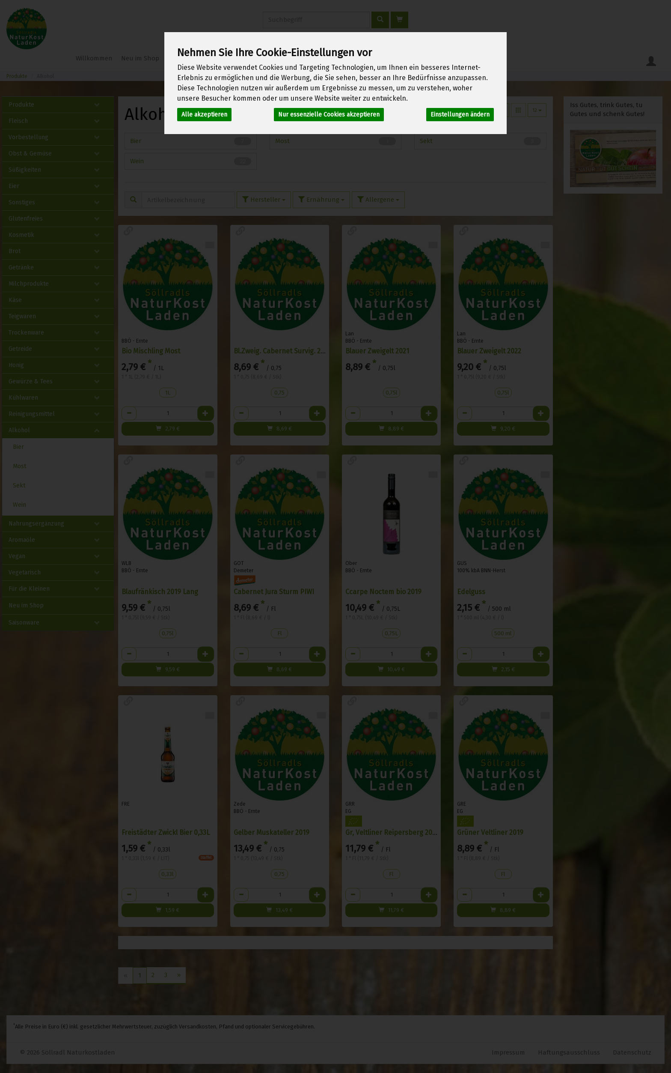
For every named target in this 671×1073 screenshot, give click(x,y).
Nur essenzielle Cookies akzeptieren (329, 114)
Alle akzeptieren (204, 114)
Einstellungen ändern (460, 114)
